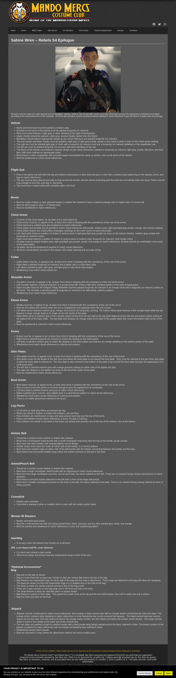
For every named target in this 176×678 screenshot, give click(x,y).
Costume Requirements (103, 30)
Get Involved (83, 30)
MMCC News (37, 30)
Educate (121, 30)
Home (13, 30)
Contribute (133, 30)
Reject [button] (168, 673)
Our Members (68, 30)
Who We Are (52, 30)
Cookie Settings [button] (144, 673)
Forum (23, 30)
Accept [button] (159, 673)
